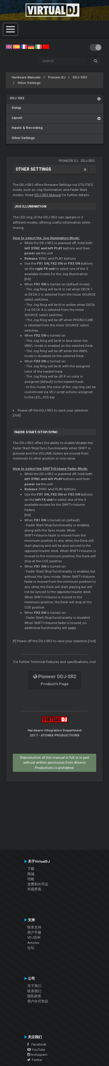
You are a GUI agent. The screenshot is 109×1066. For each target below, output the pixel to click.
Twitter (34, 1060)
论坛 (30, 948)
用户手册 (34, 932)
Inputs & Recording (26, 128)
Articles (33, 943)
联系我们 (34, 991)
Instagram (37, 1055)
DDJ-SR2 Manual (47, 195)
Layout (16, 118)
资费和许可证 (37, 884)
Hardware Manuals (26, 77)
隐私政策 (34, 996)
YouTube (36, 1050)
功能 (30, 879)
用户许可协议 (37, 1001)
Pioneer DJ (56, 77)
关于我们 (34, 986)
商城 (30, 874)
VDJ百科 (34, 937)
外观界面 (34, 889)
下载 (30, 869)
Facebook (36, 1044)
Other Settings (29, 83)
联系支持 (34, 927)
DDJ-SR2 (80, 77)
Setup (15, 108)
